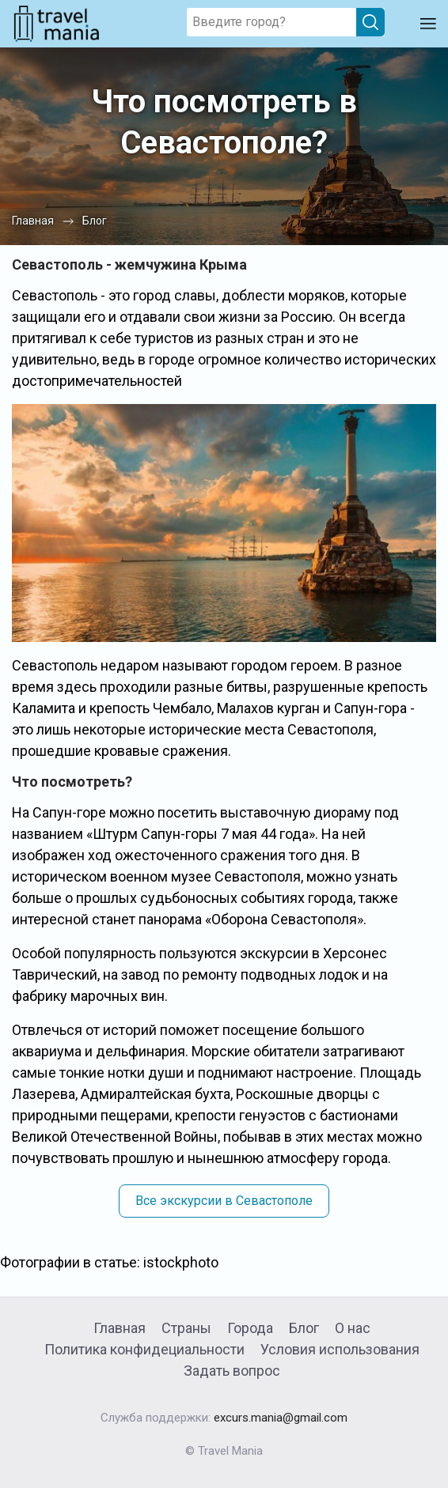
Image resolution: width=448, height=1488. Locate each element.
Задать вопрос (232, 1370)
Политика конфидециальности (144, 1349)
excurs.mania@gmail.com (280, 1418)
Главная (119, 1328)
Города (250, 1328)
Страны (186, 1328)
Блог (304, 1328)
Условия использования (340, 1349)
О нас (352, 1328)
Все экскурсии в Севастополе (224, 1200)
